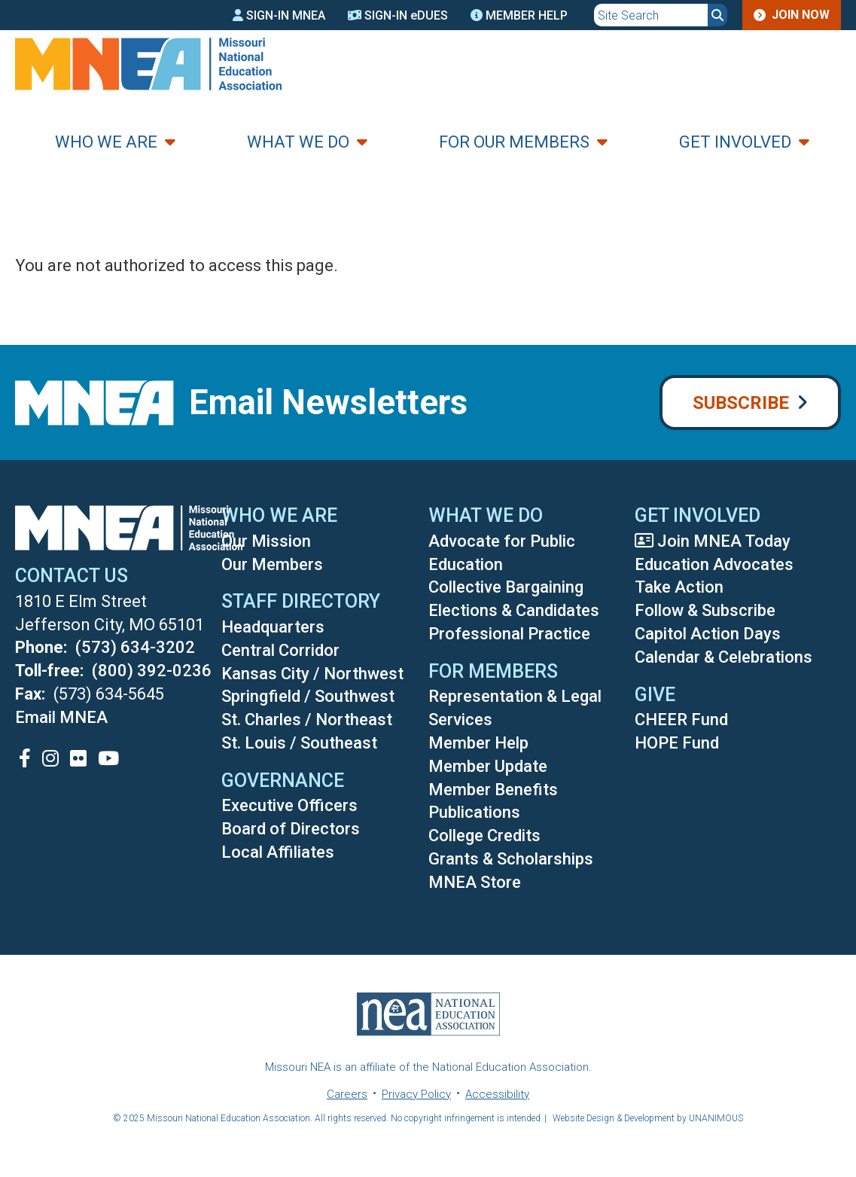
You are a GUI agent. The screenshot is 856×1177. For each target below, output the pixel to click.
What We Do (298, 142)
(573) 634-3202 (135, 647)
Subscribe (741, 402)
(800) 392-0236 (152, 670)
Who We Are (106, 142)
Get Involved (735, 142)
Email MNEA (61, 717)
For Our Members (514, 142)
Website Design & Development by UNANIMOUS (648, 1118)
